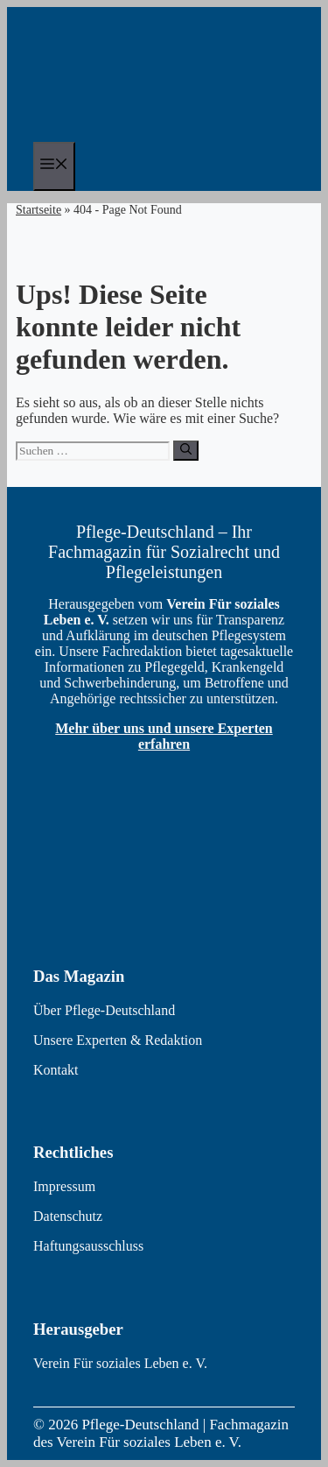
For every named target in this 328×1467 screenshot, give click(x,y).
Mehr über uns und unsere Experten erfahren (163, 736)
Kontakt (56, 1069)
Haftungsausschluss (88, 1245)
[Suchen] (186, 451)
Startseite (38, 209)
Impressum (64, 1186)
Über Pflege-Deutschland (104, 1010)
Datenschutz (67, 1216)
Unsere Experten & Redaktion (117, 1040)
